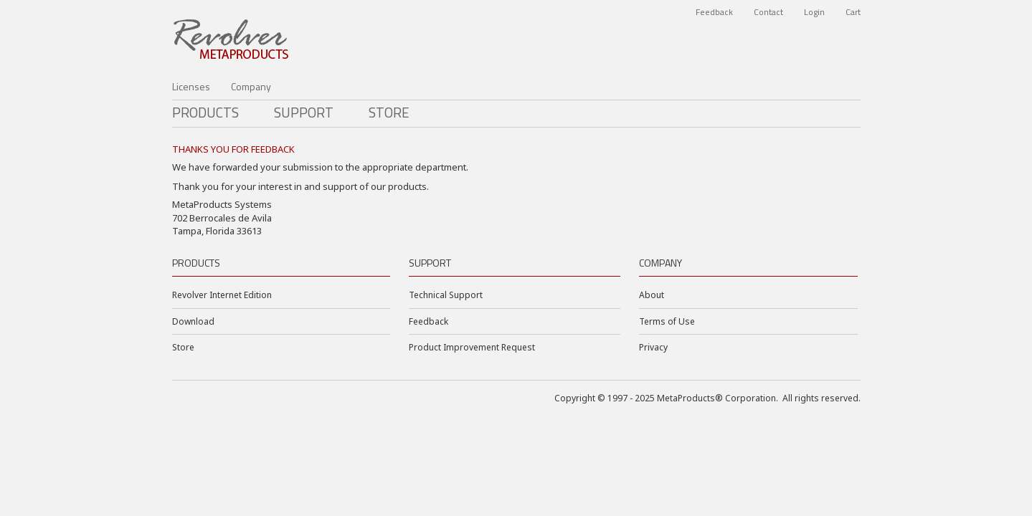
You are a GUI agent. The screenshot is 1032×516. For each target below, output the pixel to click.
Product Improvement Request (472, 347)
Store (389, 112)
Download (193, 321)
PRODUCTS (205, 112)
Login (814, 12)
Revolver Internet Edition (222, 295)
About (651, 295)
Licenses (191, 86)
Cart (853, 12)
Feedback (714, 12)
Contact (768, 12)
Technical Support (446, 295)
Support (303, 112)
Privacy (653, 347)
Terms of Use (667, 321)
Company (251, 86)
